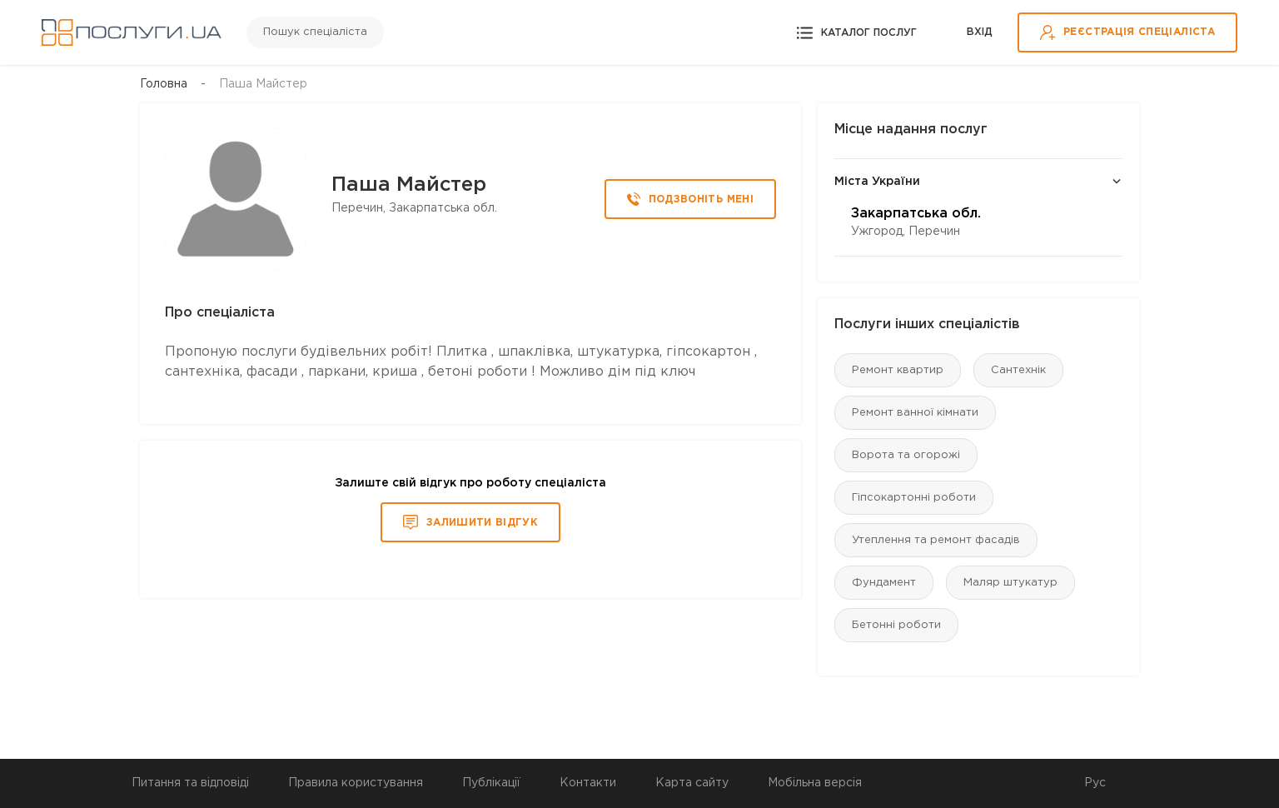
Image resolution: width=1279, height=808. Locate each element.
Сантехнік (1018, 370)
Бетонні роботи (896, 625)
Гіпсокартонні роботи (914, 497)
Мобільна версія (815, 783)
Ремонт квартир (897, 370)
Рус (1095, 783)
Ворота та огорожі (906, 455)
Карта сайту (692, 783)
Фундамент (884, 582)
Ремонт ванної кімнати (915, 412)
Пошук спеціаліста (315, 32)
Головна (163, 84)
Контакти (588, 783)
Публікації (491, 783)
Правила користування (355, 783)
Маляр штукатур (1010, 582)
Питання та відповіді (190, 783)
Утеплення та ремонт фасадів (936, 540)
